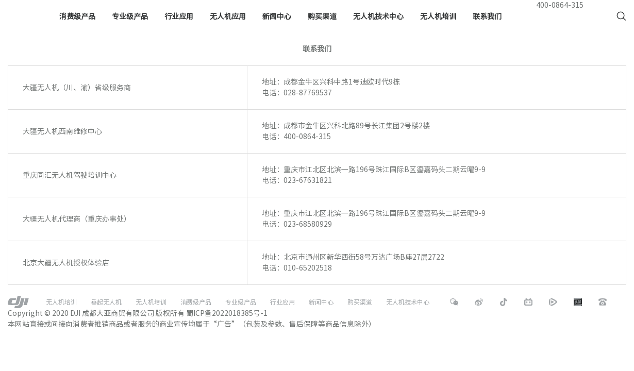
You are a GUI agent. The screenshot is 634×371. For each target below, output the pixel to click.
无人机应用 (228, 16)
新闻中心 (276, 16)
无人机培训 (438, 16)
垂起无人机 (106, 302)
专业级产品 (130, 16)
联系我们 (487, 16)
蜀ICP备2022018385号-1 (227, 313)
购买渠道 (322, 16)
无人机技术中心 (378, 16)
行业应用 (178, 16)
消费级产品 (77, 16)
